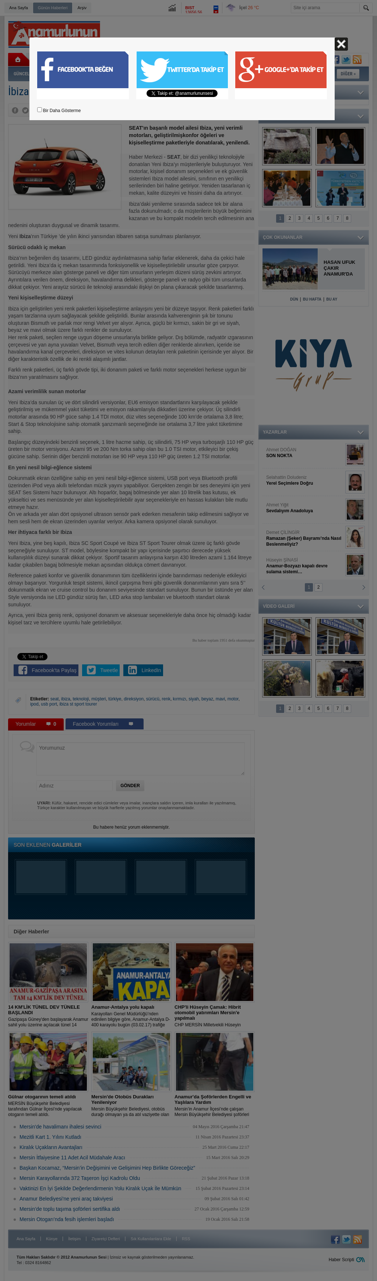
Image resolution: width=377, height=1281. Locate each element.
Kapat (341, 44)
